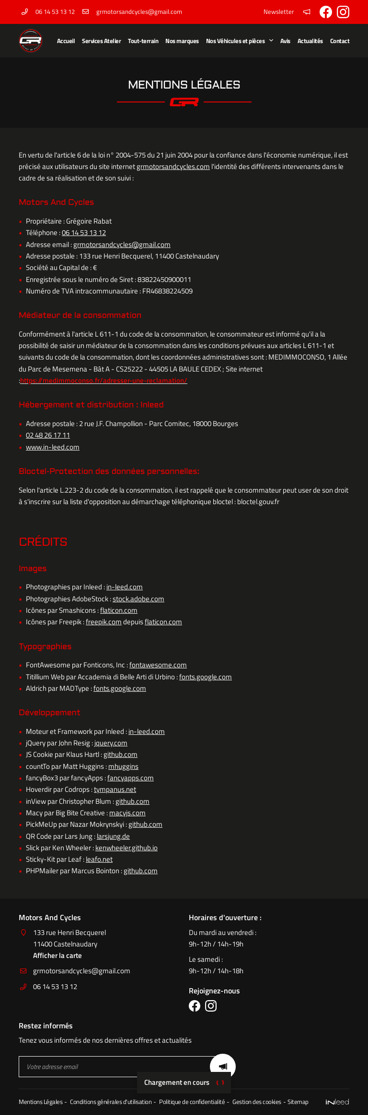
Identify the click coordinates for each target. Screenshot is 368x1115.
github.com (121, 754)
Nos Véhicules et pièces (235, 40)
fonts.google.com (205, 676)
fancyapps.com (130, 777)
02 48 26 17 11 (48, 434)
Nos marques (182, 40)
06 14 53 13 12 (84, 232)
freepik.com (104, 621)
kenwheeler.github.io (126, 847)
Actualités (310, 40)
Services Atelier (101, 40)
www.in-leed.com (53, 446)
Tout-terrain (143, 40)
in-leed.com (124, 586)
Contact (340, 40)
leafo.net (99, 859)
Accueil (66, 40)
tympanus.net (115, 789)
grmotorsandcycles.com (173, 166)
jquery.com (110, 742)
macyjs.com (127, 812)
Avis (285, 40)
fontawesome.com (158, 664)
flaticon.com (119, 610)
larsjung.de (113, 836)
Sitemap (298, 1101)
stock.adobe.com (138, 598)
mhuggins (123, 766)
